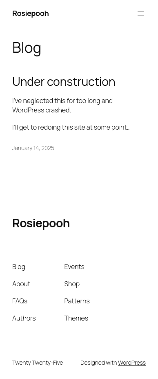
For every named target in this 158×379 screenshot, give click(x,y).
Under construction (64, 81)
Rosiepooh (30, 13)
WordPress (132, 362)
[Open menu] (141, 13)
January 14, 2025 (33, 148)
